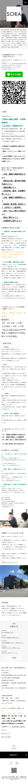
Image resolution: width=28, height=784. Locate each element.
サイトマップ (6, 733)
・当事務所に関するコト (11, 221)
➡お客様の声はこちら (6, 116)
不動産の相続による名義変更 (15, 437)
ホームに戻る (7, 737)
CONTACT (13, 755)
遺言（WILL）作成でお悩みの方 (16, 439)
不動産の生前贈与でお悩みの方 (15, 434)
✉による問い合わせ (11, 330)
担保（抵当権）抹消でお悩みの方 (14, 443)
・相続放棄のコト (8, 187)
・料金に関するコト (10, 217)
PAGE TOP (13, 748)
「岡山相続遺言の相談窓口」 (18, 726)
